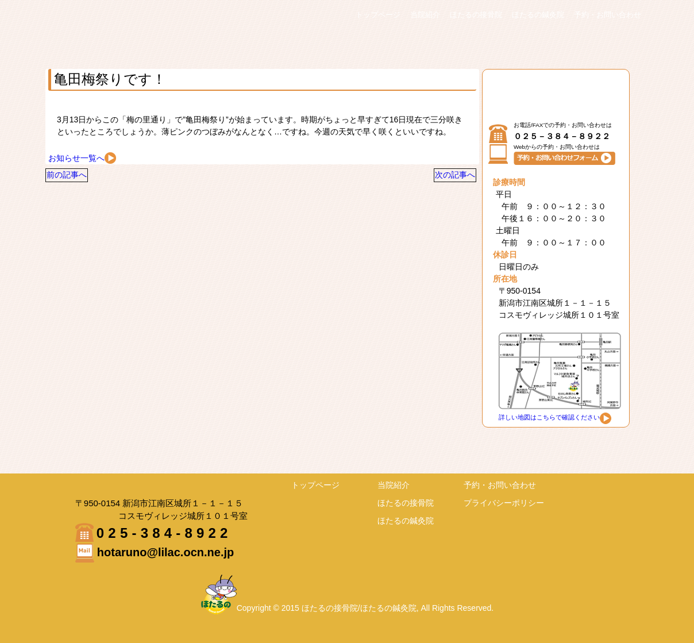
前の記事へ (76, 179)
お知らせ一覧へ (82, 158)
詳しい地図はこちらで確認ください (555, 417)
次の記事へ (446, 179)
